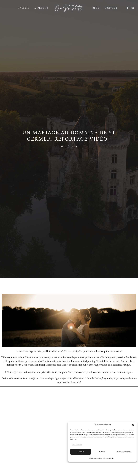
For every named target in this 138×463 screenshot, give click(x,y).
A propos (41, 8)
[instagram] (132, 8)
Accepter (80, 452)
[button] (132, 425)
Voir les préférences (124, 452)
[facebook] (127, 8)
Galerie (24, 8)
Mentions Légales (108, 458)
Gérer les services (77, 445)
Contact (111, 8)
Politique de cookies (95, 458)
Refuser (102, 452)
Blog (96, 8)
